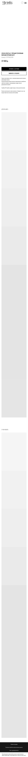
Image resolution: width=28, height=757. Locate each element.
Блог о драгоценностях (14, 750)
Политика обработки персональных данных (14, 747)
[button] (14, 73)
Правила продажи (14, 744)
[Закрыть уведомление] (27, 753)
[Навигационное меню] (25, 3)
